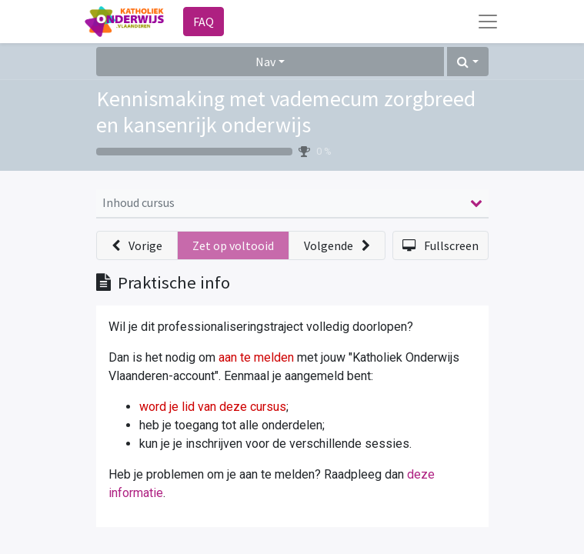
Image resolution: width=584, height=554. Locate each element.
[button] (467, 61)
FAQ (203, 21)
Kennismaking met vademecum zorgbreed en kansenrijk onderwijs (286, 111)
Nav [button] (265, 61)
